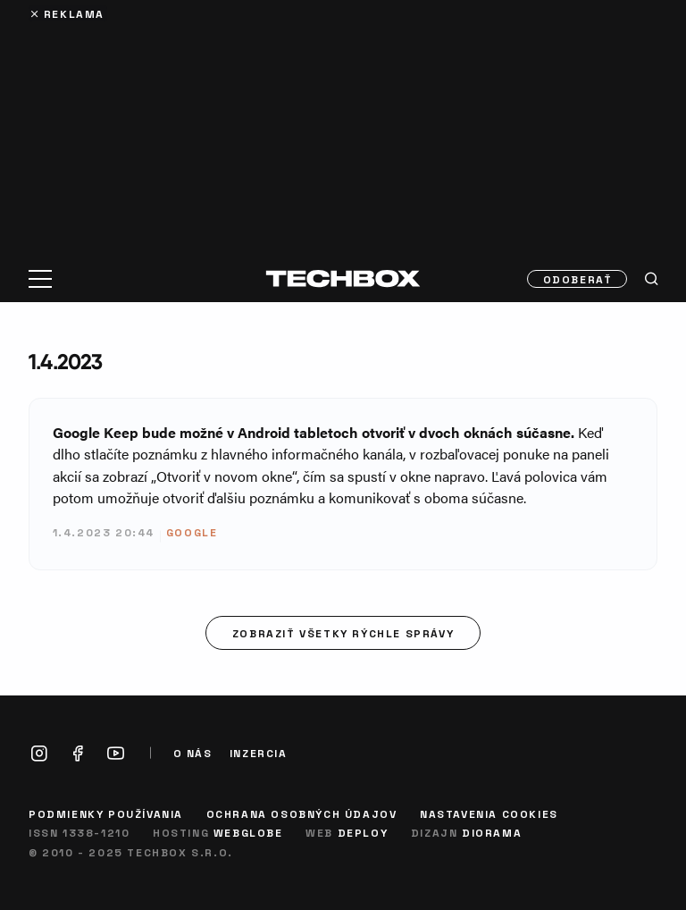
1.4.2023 (66, 362)
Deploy (363, 832)
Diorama (492, 832)
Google (192, 532)
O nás (193, 753)
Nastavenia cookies (489, 813)
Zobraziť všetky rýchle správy (343, 633)
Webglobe (248, 832)
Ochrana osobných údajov (301, 813)
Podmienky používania (106, 813)
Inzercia (259, 753)
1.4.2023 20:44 (104, 532)
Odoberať (578, 279)
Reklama (74, 13)
